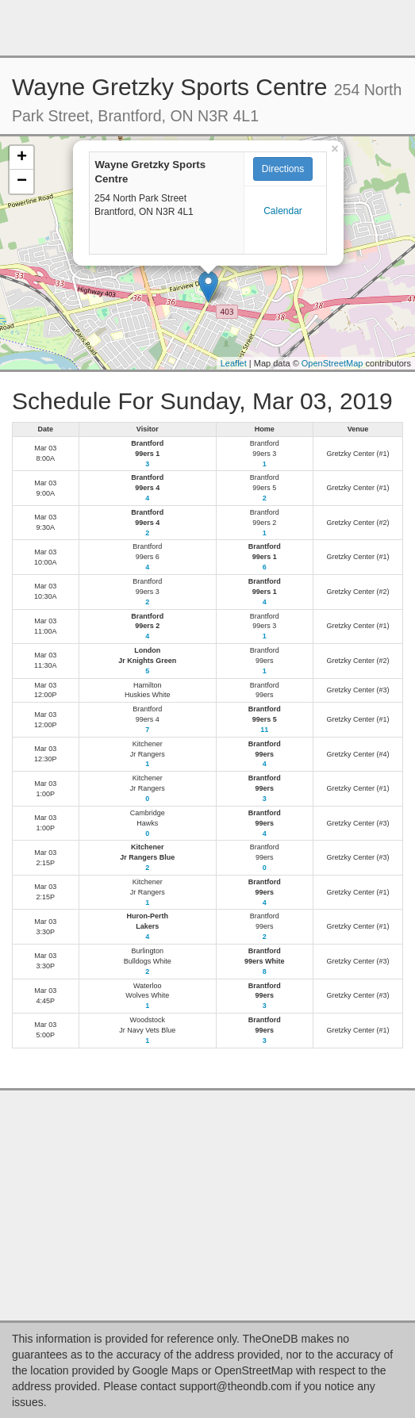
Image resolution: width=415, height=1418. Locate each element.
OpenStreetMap (332, 363)
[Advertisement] (208, 28)
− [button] (22, 182)
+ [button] (22, 158)
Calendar (282, 211)
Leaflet (234, 363)
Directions (283, 168)
